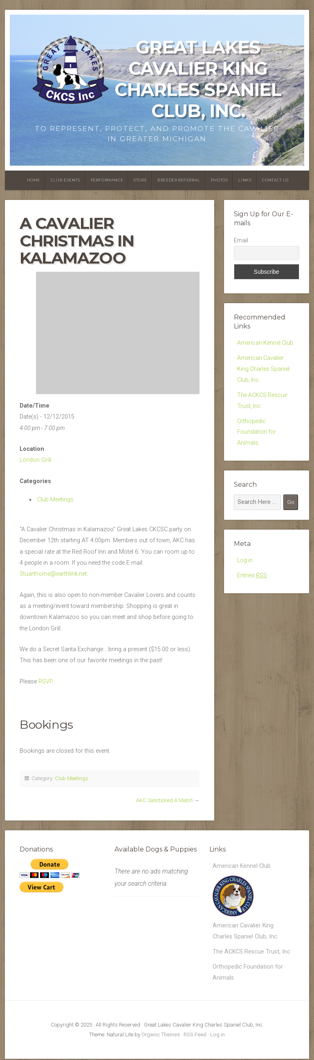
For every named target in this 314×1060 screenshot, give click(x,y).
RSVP (45, 681)
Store (140, 180)
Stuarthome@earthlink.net (53, 573)
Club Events (65, 180)
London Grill (35, 460)
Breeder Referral (178, 180)
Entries (252, 577)
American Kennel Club (265, 342)
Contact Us (275, 180)
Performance (107, 180)
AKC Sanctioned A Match (164, 800)
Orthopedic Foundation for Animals (256, 433)
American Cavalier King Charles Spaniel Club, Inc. (263, 369)
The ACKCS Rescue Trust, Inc (252, 952)
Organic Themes (160, 1036)
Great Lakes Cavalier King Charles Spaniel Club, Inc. (197, 79)
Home (33, 180)
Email (241, 240)
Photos (219, 180)
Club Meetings (55, 499)
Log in (245, 562)
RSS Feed (195, 1036)
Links (244, 180)
